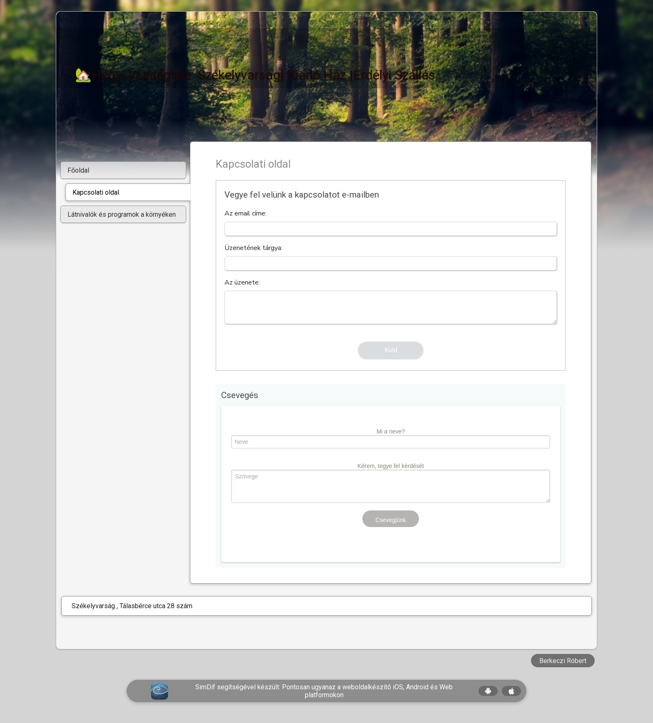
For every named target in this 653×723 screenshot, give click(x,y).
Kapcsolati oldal (95, 192)
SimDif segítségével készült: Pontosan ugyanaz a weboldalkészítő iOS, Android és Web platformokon (324, 691)
